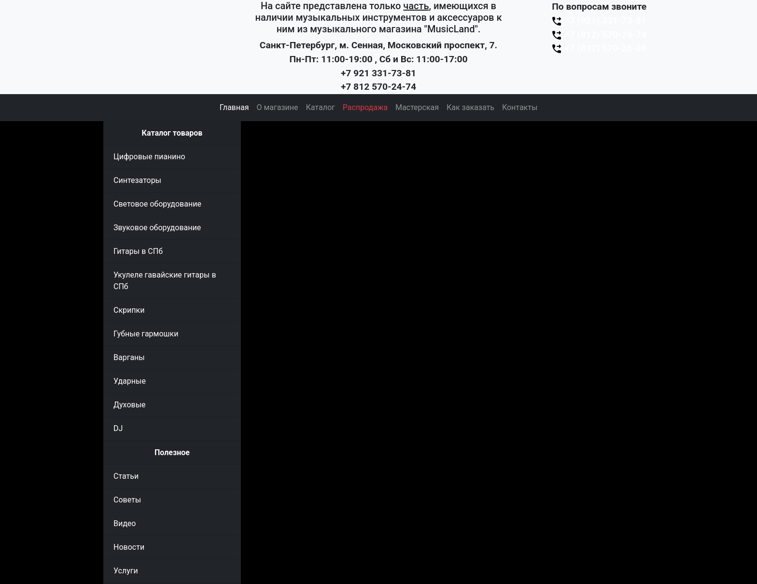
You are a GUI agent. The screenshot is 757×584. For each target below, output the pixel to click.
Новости (128, 547)
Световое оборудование (157, 204)
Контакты (519, 107)
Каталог (320, 107)
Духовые (129, 404)
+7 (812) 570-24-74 (598, 34)
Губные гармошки (145, 333)
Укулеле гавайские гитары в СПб (164, 280)
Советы (127, 499)
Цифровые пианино (149, 156)
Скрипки (128, 310)
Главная (234, 107)
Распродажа (365, 107)
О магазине (277, 107)
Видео (124, 523)
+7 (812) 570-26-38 (598, 48)
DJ (118, 428)
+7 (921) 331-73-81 (598, 20)
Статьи (126, 476)
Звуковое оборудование (157, 227)
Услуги (125, 570)
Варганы (129, 357)
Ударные (129, 381)
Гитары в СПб (138, 251)
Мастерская (417, 107)
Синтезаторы (137, 180)
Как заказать (470, 107)
